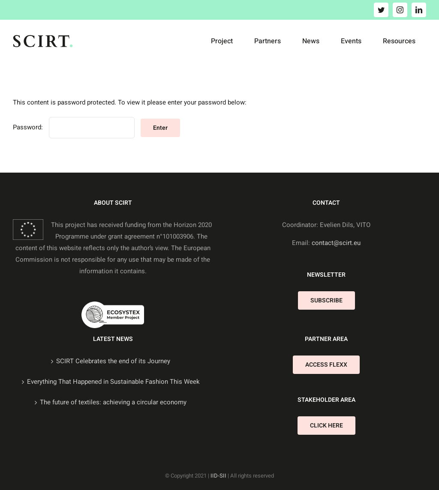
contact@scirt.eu (336, 243)
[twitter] (381, 10)
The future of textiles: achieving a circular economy (113, 402)
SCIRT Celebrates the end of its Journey (113, 361)
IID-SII (218, 476)
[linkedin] (419, 10)
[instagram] (400, 10)
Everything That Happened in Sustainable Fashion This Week (113, 381)
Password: (74, 127)
